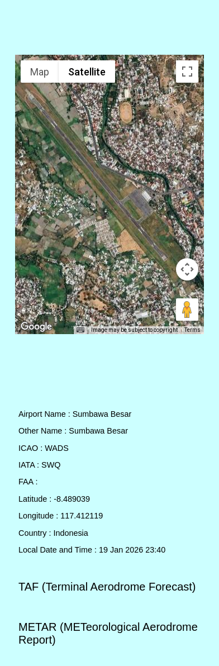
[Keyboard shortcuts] (80, 330)
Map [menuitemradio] (39, 72)
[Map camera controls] (187, 269)
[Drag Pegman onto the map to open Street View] (187, 309)
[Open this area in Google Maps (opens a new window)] (36, 327)
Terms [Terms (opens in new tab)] (192, 330)
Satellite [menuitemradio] (87, 72)
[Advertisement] (109, 29)
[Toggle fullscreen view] (187, 71)
